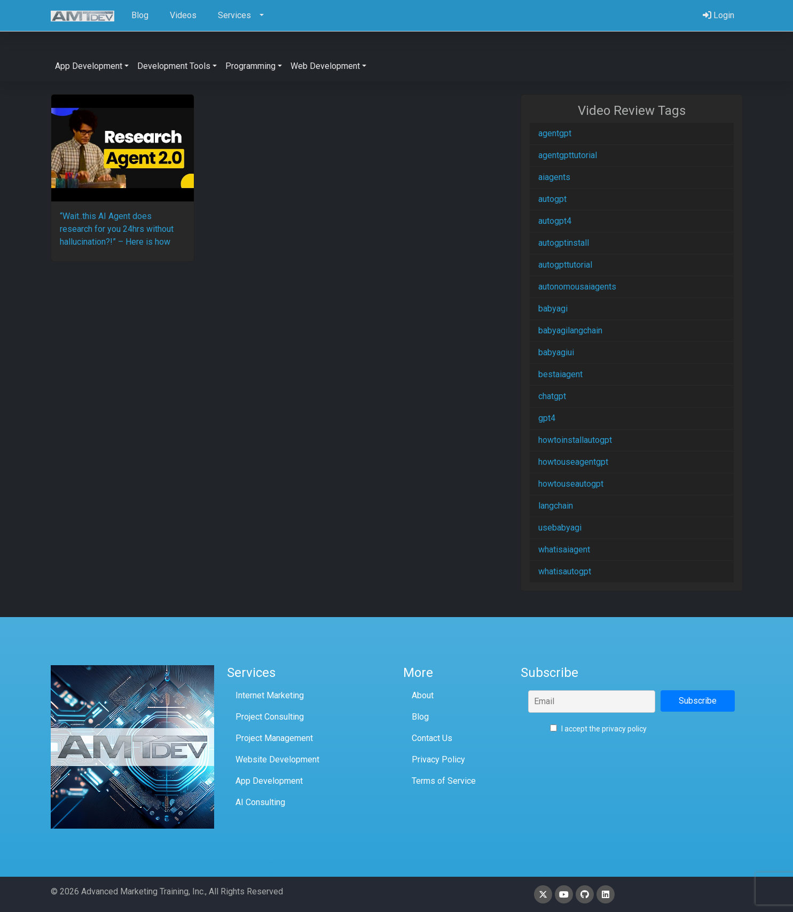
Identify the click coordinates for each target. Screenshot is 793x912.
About (423, 695)
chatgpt (552, 396)
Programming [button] (250, 66)
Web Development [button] (325, 66)
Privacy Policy (438, 759)
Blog (420, 717)
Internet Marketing (269, 695)
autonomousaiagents (577, 287)
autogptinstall (563, 243)
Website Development (277, 759)
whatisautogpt (564, 571)
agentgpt (554, 133)
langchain (555, 506)
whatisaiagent (564, 549)
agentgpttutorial (567, 155)
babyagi (553, 308)
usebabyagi (560, 528)
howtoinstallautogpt (575, 440)
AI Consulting (260, 802)
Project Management (274, 738)
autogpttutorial (565, 265)
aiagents (554, 177)
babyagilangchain (570, 330)
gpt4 (546, 418)
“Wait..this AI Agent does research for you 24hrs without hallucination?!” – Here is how (117, 229)
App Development (269, 781)
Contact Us (432, 738)
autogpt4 (554, 221)
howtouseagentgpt (573, 462)
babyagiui (556, 352)
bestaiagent (560, 374)
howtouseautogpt (570, 484)
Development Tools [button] (173, 66)
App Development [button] (88, 66)
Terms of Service (444, 781)
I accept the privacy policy (598, 728)
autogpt (552, 199)
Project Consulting (269, 717)
